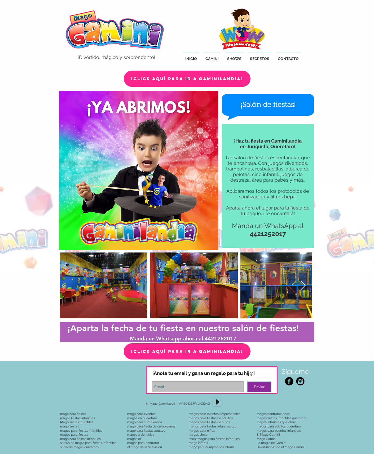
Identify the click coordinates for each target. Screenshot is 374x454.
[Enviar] (259, 387)
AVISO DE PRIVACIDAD (194, 403)
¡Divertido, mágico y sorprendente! (116, 57)
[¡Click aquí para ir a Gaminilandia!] (187, 79)
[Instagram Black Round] (300, 381)
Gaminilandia (286, 141)
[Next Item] (303, 285)
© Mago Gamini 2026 (162, 403)
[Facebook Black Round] (289, 381)
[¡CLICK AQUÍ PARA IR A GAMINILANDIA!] (187, 351)
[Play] (217, 402)
